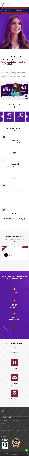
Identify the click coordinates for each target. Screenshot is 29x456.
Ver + (14, 153)
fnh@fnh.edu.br (6, 436)
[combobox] (14, 417)
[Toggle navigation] (26, 4)
